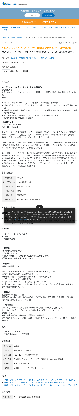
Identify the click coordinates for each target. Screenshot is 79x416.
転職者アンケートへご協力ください (39, 22)
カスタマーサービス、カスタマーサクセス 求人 (56, 380)
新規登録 (48, 15)
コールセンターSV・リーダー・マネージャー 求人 (57, 385)
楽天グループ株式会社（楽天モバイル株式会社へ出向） (32, 58)
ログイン (32, 15)
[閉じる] (39, 208)
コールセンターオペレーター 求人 (50, 383)
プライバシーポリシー (19, 219)
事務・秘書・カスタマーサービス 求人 (19, 380)
